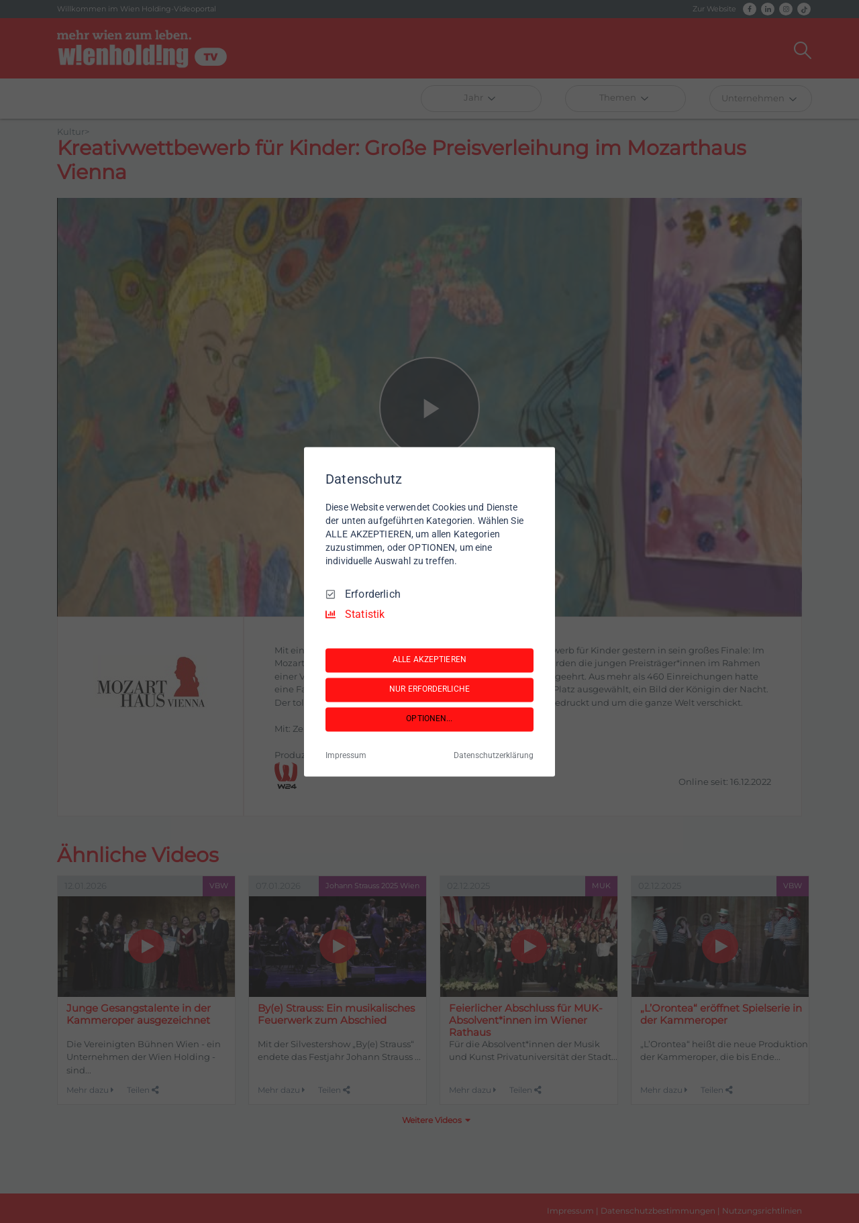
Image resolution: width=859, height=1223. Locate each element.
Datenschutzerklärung (494, 755)
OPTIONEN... (429, 719)
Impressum (345, 755)
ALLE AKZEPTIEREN (429, 660)
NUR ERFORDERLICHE (429, 689)
